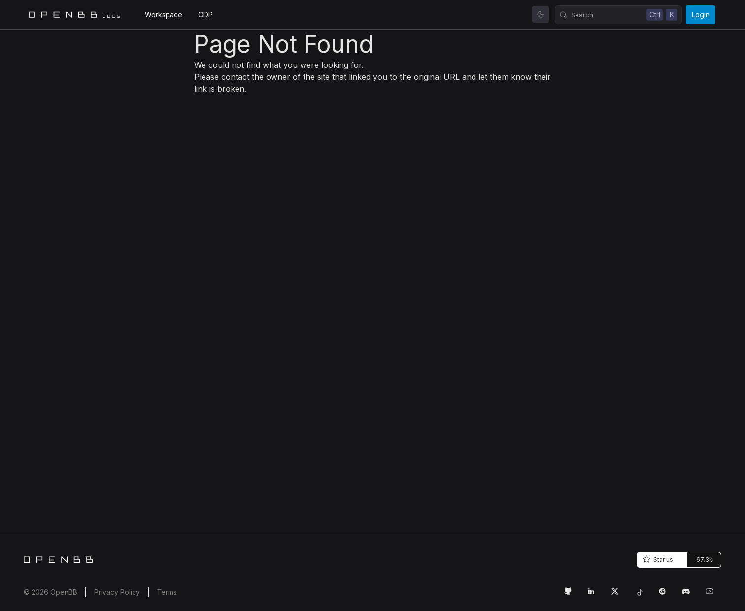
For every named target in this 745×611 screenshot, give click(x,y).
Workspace (163, 14)
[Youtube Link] (713, 595)
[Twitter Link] (619, 595)
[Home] (58, 559)
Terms (167, 592)
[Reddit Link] (666, 595)
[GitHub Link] (571, 595)
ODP (205, 14)
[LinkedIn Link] (595, 595)
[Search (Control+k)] (618, 14)
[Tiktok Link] (642, 595)
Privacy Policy (117, 592)
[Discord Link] (690, 595)
